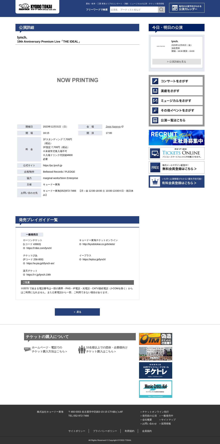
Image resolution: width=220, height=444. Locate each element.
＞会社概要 (146, 419)
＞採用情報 (165, 423)
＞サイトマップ (167, 419)
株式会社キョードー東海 (50, 411)
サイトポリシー (76, 431)
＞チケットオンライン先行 (154, 411)
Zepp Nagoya (113, 126)
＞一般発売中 (166, 415)
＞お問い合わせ (148, 423)
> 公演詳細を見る (176, 61)
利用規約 (129, 431)
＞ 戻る (77, 312)
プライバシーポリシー (105, 431)
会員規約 (147, 431)
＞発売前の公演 (148, 415)
